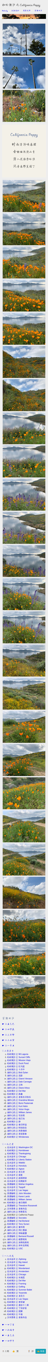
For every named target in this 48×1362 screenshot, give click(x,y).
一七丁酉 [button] (9, 1324)
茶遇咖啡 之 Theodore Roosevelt (22, 1206)
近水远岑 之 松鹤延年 (17, 1181)
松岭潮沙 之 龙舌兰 (16, 1296)
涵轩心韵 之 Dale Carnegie (19, 1082)
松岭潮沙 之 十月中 (16, 1069)
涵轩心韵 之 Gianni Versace (19, 1079)
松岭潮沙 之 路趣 (15, 1094)
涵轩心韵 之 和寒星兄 (17, 1212)
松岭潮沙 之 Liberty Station (19, 1160)
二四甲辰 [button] (9, 1029)
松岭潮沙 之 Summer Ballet (19, 1290)
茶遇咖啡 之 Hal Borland (18, 1221)
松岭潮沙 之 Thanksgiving (19, 1153)
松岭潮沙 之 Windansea (18, 1137)
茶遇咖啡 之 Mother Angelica (20, 1184)
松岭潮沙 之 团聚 (15, 1311)
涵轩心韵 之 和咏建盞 (17, 1233)
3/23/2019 (15, 11)
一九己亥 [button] (9, 1144)
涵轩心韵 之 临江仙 (16, 1118)
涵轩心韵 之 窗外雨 (16, 1227)
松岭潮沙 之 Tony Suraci (18, 1224)
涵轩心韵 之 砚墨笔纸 (17, 1239)
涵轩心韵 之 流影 (15, 1076)
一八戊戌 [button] (9, 1256)
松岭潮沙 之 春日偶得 (17, 1202)
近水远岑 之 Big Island (17, 1262)
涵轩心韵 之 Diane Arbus (18, 1088)
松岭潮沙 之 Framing (16, 1284)
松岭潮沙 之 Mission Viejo (19, 1060)
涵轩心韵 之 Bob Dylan (17, 1072)
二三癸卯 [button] (9, 1035)
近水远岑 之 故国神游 (17, 1178)
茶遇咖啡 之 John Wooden (19, 1193)
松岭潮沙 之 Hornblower (18, 1150)
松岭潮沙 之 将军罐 (16, 1302)
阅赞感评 (27, 11)
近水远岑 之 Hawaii (16, 1265)
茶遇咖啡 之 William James (19, 1199)
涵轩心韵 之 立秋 (15, 1085)
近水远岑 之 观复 (15, 1175)
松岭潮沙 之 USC (15, 1248)
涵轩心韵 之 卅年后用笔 (18, 1245)
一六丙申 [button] (9, 1330)
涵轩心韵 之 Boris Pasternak (20, 1103)
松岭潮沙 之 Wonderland (18, 1268)
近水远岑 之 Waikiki (16, 1163)
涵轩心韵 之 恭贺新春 (17, 1134)
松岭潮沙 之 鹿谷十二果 (18, 1305)
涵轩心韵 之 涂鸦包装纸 (18, 1242)
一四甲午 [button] (9, 1341)
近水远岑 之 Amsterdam (18, 1271)
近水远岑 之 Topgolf (16, 1187)
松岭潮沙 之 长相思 (16, 1277)
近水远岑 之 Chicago (16, 1156)
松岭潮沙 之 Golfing (16, 1287)
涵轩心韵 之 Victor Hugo (18, 1109)
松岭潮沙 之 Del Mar (16, 1091)
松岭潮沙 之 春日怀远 (17, 1125)
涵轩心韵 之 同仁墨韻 (17, 1230)
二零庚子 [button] (9, 1051)
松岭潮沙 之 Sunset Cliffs (18, 1057)
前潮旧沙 (38, 11)
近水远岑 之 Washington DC (20, 1147)
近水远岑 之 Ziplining (16, 1259)
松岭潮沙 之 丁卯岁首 (17, 1308)
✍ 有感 (40, 1351)
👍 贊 (15, 1351)
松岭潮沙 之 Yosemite (17, 1293)
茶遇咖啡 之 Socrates (17, 1218)
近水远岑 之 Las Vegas (17, 1190)
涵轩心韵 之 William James (19, 1112)
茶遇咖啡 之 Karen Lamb (18, 1196)
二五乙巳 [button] (9, 1024)
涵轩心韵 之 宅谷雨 (16, 1115)
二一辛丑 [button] (9, 1045)
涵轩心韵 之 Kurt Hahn (17, 1106)
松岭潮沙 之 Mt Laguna (17, 1054)
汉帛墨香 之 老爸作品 (17, 1209)
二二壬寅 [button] (9, 1040)
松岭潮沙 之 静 (14, 1121)
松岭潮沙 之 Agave (15, 1169)
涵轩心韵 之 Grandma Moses (20, 1100)
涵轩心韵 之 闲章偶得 (17, 1131)
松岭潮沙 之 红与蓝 (16, 1066)
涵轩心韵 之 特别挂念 (17, 1128)
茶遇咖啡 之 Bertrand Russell (20, 1236)
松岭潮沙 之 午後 (15, 1314)
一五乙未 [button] (9, 1335)
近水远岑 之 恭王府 (16, 1172)
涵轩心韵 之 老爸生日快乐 (19, 1097)
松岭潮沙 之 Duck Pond (18, 1063)
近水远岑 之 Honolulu (17, 1166)
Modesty (5, 11)
